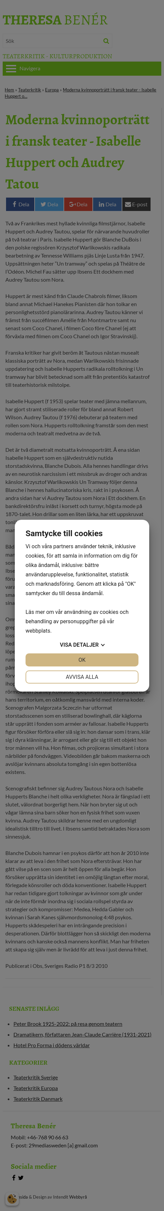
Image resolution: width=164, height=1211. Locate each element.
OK (81, 660)
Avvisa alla (82, 677)
